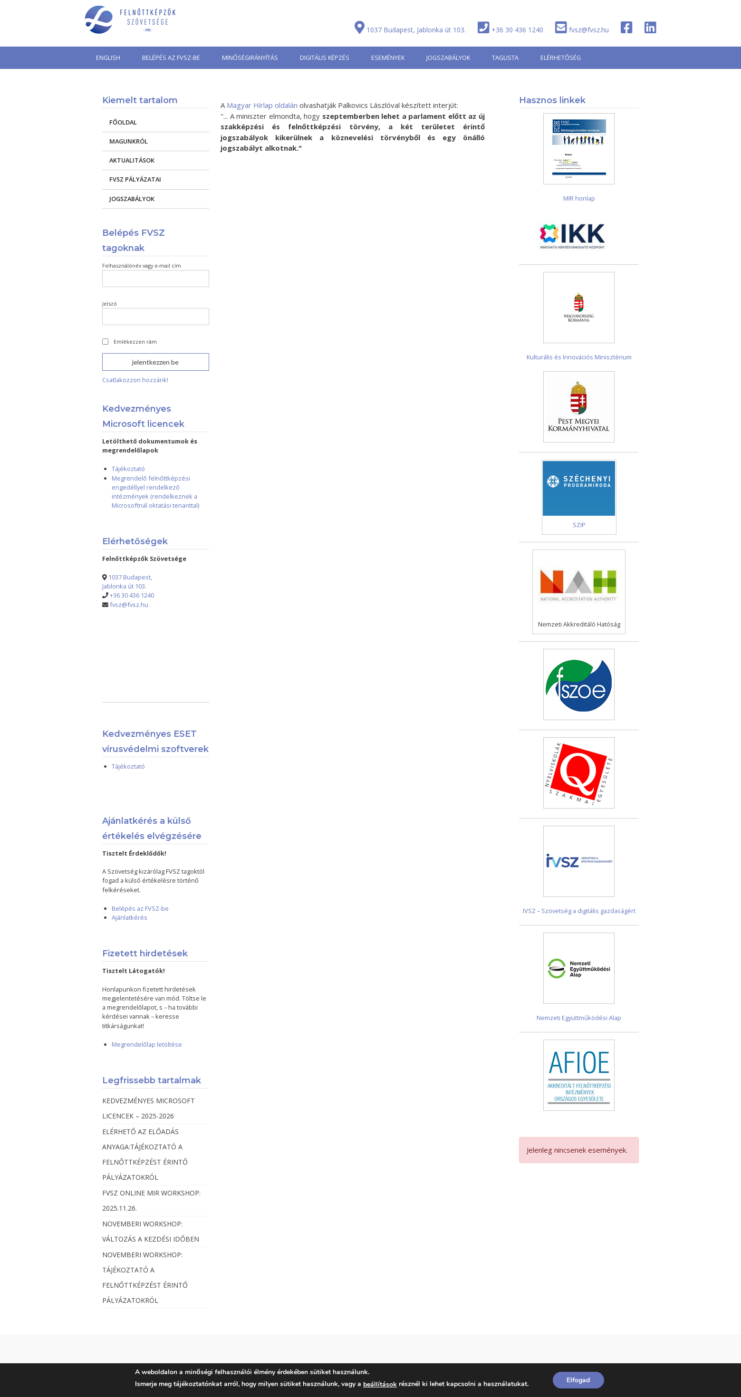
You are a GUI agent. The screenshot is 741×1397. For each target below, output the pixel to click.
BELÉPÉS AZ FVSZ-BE (171, 57)
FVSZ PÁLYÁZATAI (135, 179)
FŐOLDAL (123, 122)
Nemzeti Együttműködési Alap (579, 1017)
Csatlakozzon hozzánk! (135, 380)
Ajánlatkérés (129, 917)
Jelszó (109, 303)
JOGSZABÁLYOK (448, 57)
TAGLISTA (505, 57)
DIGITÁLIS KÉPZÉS (324, 57)
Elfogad (578, 1380)
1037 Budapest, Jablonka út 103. (416, 29)
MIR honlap (579, 198)
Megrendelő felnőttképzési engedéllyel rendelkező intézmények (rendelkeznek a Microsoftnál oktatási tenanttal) (155, 492)
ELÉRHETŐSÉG (560, 57)
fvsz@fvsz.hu (589, 29)
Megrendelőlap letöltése (147, 1044)
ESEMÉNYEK (387, 57)
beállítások (380, 1384)
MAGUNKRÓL (128, 141)
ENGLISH (108, 57)
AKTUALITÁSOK (131, 160)
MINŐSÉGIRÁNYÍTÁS (250, 57)
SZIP (579, 524)
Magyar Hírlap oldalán (262, 105)
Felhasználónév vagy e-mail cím (141, 265)
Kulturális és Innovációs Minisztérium (579, 357)
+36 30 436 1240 (517, 29)
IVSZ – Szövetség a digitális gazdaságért (579, 910)
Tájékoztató (128, 468)
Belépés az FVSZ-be (140, 908)
